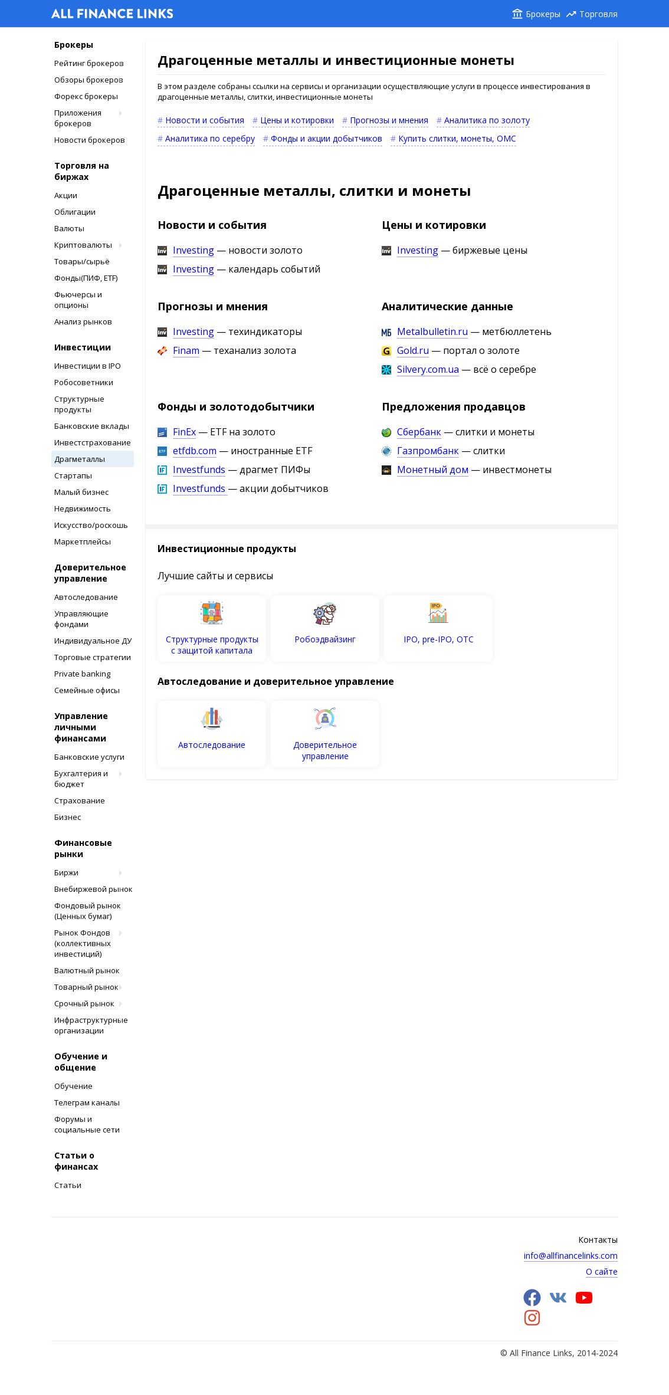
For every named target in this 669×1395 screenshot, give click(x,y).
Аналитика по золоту (487, 120)
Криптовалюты (83, 244)
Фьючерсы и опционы (78, 299)
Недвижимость (82, 508)
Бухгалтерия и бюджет (81, 778)
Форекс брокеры (86, 96)
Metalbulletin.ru (432, 331)
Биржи (66, 872)
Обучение (73, 1086)
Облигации (75, 211)
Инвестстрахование (92, 442)
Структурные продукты (79, 404)
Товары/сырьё (82, 261)
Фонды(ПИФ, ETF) (85, 278)
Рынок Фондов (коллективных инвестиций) (82, 943)
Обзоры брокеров (88, 79)
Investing (193, 250)
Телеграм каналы (87, 1102)
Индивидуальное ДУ (93, 640)
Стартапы (73, 475)
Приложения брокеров (77, 118)
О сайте (602, 1271)
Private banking (82, 673)
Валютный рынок (87, 970)
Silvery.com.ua (428, 369)
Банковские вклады (91, 426)
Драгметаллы (79, 459)
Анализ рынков (83, 321)
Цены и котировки (297, 120)
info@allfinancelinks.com (571, 1255)
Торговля (598, 13)
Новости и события (204, 120)
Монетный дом (432, 469)
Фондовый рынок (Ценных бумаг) (87, 910)
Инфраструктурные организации (91, 1025)
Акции (65, 195)
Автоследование (86, 597)
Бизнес (67, 817)
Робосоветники (83, 382)
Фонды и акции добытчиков (326, 138)
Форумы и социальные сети (87, 1124)
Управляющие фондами (81, 618)
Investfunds (199, 469)
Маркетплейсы (82, 541)
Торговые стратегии (92, 657)
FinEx (184, 431)
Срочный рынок (84, 1003)
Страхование (79, 800)
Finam (186, 350)
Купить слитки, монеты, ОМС (457, 138)
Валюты (69, 228)
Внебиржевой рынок (93, 889)
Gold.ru (413, 350)
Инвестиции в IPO (87, 365)
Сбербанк (419, 431)
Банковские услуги (89, 756)
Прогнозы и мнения (389, 120)
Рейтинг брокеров (89, 63)
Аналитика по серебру (210, 138)
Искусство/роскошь (91, 525)
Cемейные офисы (87, 690)
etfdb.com (195, 450)
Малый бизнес (81, 492)
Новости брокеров (89, 139)
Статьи (67, 1185)
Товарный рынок (86, 987)
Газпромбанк (428, 450)
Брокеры (543, 13)
